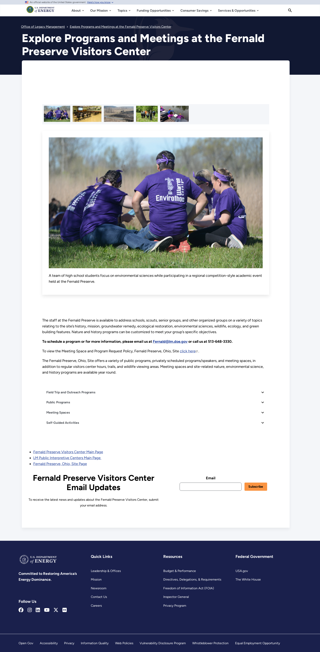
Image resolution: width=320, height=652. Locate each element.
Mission (96, 579)
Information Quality (95, 643)
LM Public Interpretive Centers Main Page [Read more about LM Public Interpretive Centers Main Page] (67, 458)
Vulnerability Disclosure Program (163, 643)
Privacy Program (174, 605)
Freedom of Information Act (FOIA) (188, 588)
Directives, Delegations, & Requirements (192, 579)
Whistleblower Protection (210, 643)
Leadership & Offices (106, 571)
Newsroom (98, 588)
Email (210, 478)
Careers (96, 605)
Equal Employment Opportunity (257, 643)
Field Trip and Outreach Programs (70, 392)
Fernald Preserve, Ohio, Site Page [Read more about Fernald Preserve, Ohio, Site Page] (60, 464)
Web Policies (124, 643)
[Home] (40, 11)
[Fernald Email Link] (170, 341)
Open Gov (26, 643)
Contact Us (99, 597)
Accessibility (49, 643)
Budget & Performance (179, 571)
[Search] (290, 10)
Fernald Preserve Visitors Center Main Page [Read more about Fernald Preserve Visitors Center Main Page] (68, 452)
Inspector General (176, 597)
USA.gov (242, 571)
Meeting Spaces (58, 412)
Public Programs (58, 402)
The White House (248, 579)
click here (189, 351)
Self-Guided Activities (62, 423)
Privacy (69, 643)
